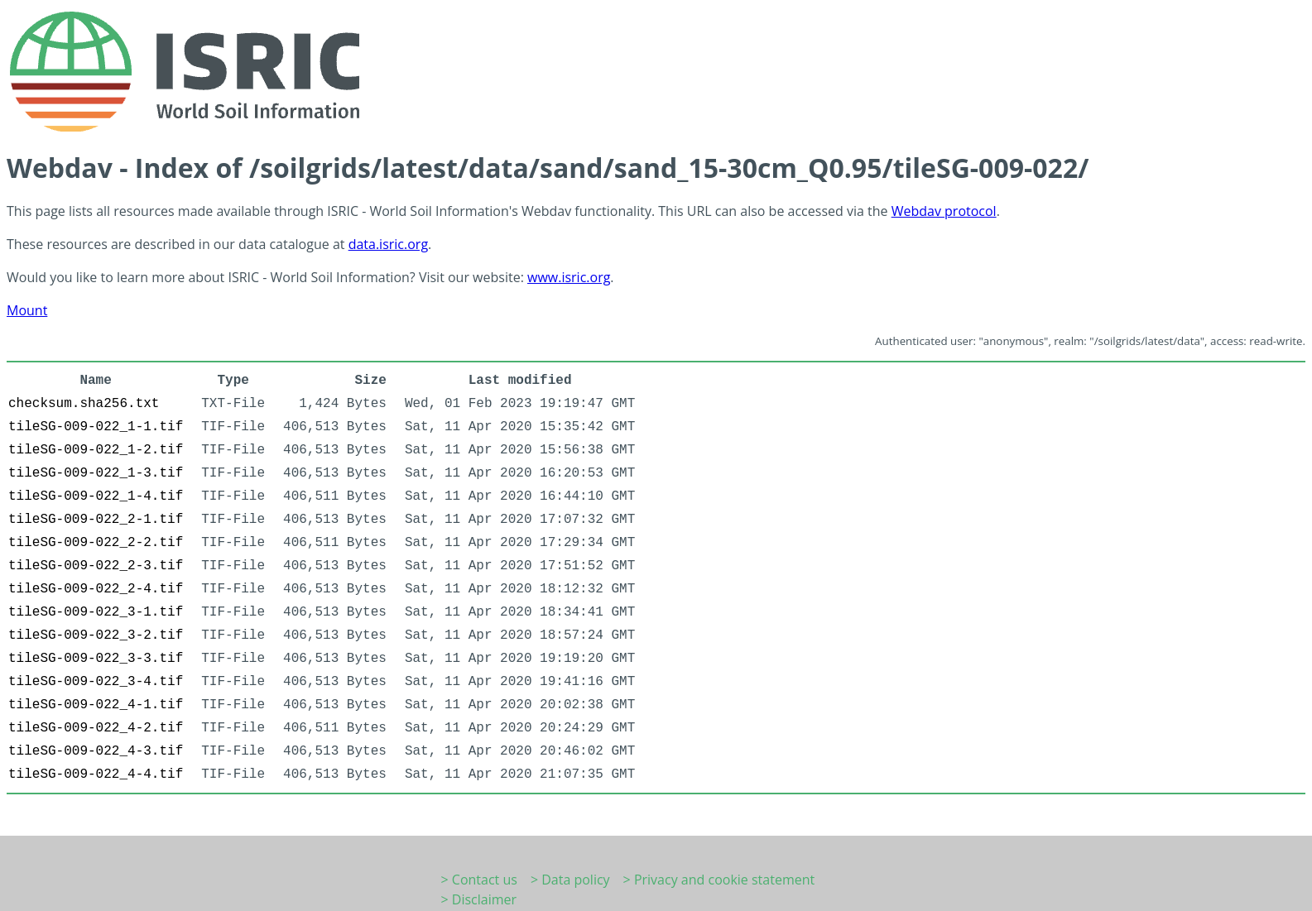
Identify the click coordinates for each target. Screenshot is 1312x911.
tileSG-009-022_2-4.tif (95, 589)
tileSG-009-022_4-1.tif (95, 705)
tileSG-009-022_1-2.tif (95, 450)
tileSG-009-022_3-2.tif (95, 635)
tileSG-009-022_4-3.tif (95, 751)
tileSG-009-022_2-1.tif (95, 520)
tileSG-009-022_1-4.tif (95, 496)
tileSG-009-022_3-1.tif (95, 612)
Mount (27, 310)
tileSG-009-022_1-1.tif (95, 427)
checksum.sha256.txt (83, 404)
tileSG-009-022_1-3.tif (95, 473)
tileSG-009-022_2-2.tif (95, 543)
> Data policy (570, 879)
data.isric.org (388, 244)
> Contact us (479, 879)
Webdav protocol (944, 211)
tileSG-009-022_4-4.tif (95, 774)
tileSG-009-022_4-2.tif (95, 728)
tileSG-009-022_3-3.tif (95, 659)
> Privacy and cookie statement (719, 879)
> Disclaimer (479, 899)
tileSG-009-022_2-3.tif (95, 566)
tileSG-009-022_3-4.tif (95, 682)
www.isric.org (568, 277)
